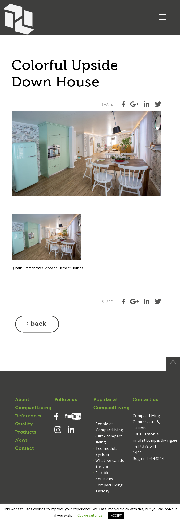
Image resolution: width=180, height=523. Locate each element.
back (38, 324)
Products (25, 432)
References (28, 416)
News (21, 440)
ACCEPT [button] (116, 515)
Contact (24, 448)
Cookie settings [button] (89, 515)
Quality (24, 424)
